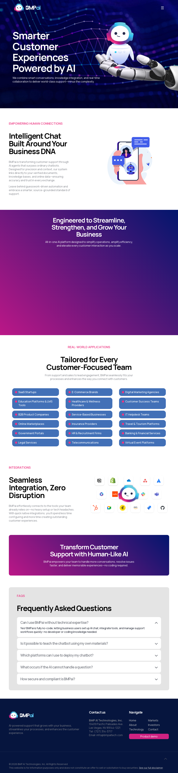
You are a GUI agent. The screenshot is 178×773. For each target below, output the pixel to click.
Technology (136, 729)
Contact (153, 729)
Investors (154, 725)
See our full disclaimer (151, 767)
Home (132, 720)
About (133, 725)
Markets (153, 720)
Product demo (149, 736)
